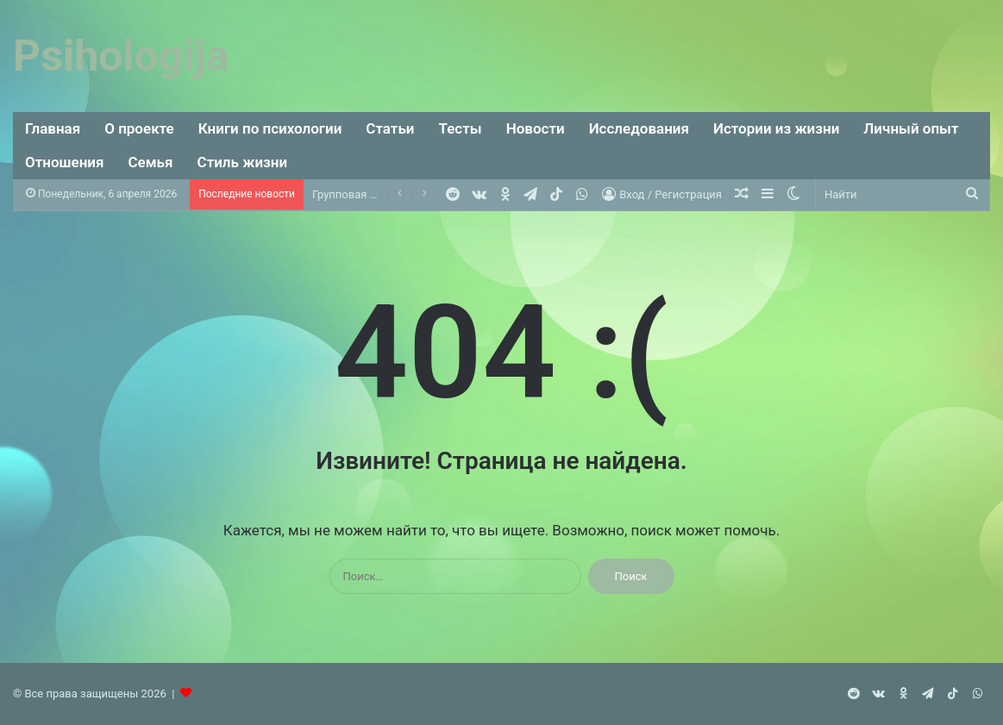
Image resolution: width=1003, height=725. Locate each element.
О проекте (139, 128)
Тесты (460, 128)
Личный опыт (910, 128)
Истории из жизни (776, 128)
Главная (52, 128)
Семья (151, 162)
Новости (535, 128)
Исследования (639, 128)
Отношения (64, 162)
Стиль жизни (242, 162)
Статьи (390, 128)
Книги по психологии (270, 128)
